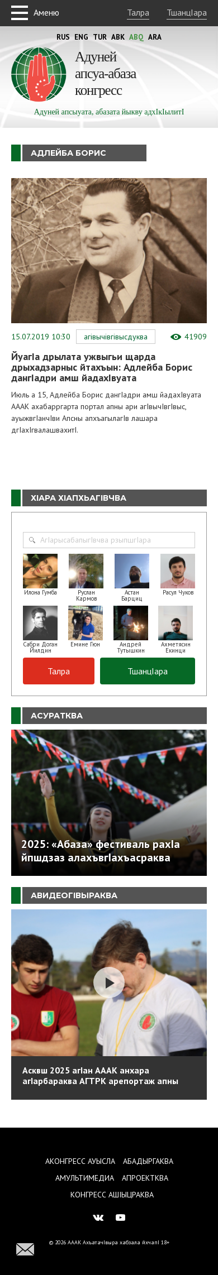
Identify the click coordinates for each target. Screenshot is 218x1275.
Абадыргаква (148, 1161)
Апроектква (145, 1178)
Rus (63, 37)
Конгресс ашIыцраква (112, 1195)
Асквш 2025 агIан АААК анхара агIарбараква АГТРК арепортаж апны (100, 1075)
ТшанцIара (187, 12)
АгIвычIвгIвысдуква (116, 337)
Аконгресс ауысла (80, 1161)
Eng (81, 37)
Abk (118, 37)
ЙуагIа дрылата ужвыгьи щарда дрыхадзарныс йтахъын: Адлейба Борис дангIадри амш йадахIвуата (101, 367)
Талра (138, 12)
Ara (155, 37)
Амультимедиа (84, 1178)
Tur (100, 37)
